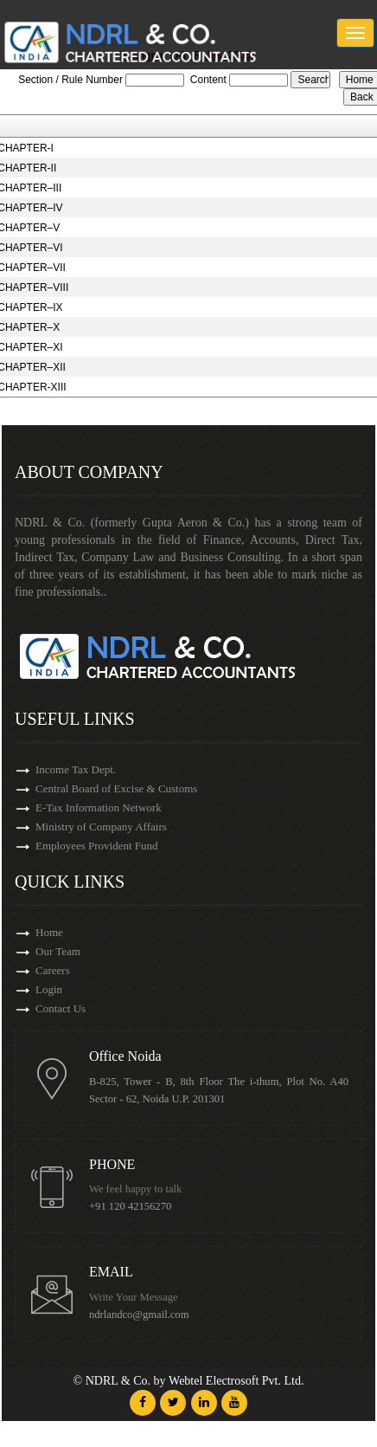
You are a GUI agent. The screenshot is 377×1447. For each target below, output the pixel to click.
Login (48, 989)
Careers (52, 970)
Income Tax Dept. (75, 769)
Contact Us (60, 1008)
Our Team (57, 951)
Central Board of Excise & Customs (116, 788)
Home (49, 932)
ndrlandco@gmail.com (138, 1314)
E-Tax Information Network (98, 807)
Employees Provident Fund (96, 845)
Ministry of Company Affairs (101, 826)
